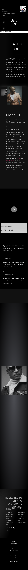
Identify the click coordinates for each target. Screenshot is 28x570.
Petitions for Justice (7, 6)
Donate (3, 15)
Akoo (18, 158)
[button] (4, 22)
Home (2, 1)
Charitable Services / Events (7, 9)
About (3, 4)
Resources (4, 11)
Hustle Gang (10, 160)
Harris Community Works (8, 13)
